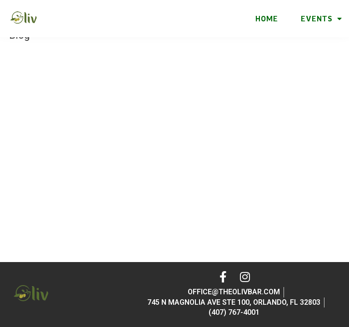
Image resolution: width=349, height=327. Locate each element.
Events (321, 18)
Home (266, 18)
